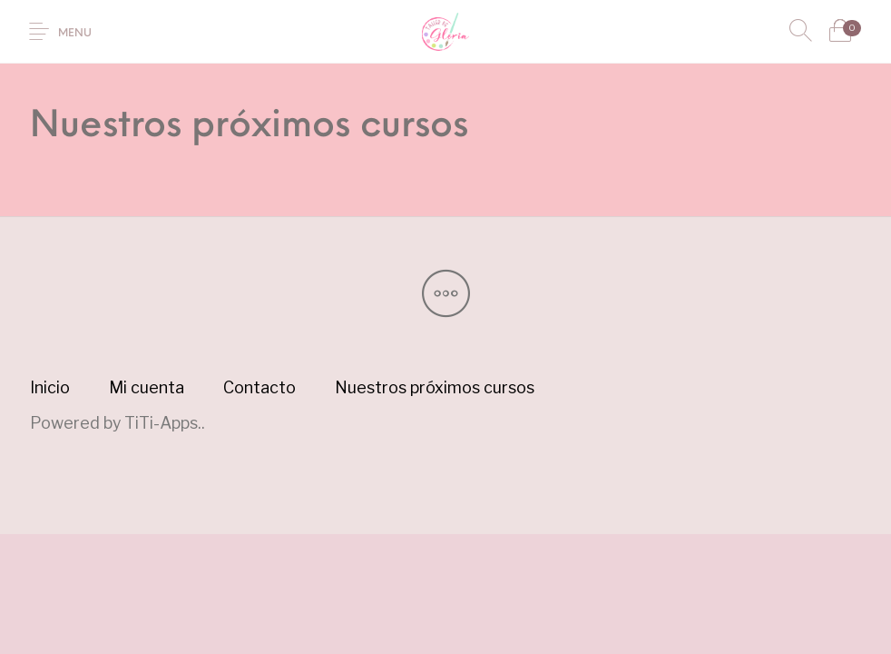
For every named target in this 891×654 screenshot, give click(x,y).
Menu (75, 33)
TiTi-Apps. (162, 422)
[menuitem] (50, 388)
